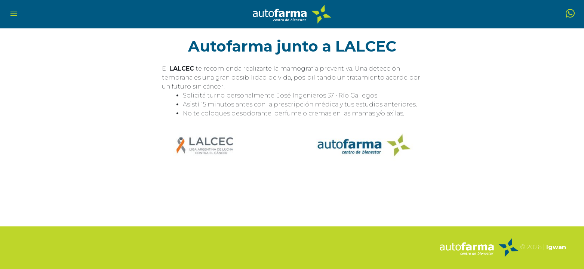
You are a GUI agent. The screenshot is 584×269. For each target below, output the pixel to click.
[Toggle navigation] (13, 14)
